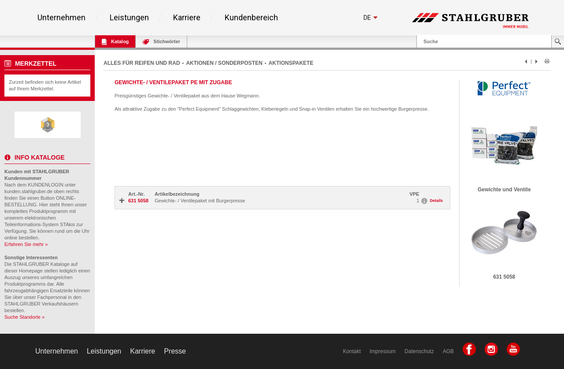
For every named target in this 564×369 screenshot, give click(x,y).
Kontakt (352, 351)
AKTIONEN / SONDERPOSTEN (224, 63)
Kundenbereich (251, 17)
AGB (448, 351)
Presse (175, 351)
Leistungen (129, 17)
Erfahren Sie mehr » (26, 244)
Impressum (383, 351)
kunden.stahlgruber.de (28, 191)
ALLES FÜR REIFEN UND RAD (142, 63)
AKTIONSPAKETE (290, 63)
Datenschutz (419, 351)
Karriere (186, 17)
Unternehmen (61, 17)
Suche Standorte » (24, 317)
